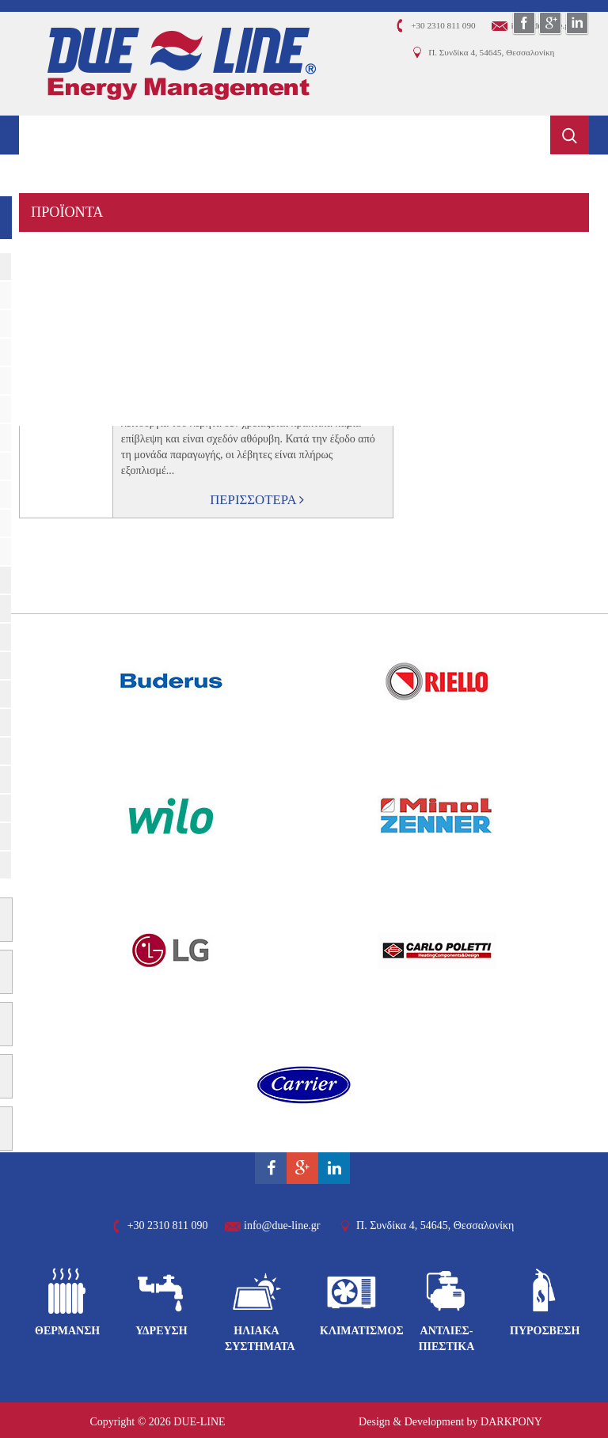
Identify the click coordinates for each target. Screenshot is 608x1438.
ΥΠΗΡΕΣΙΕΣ (70, 251)
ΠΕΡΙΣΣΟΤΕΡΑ (257, 499)
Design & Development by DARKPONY (450, 1422)
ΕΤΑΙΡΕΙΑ (62, 173)
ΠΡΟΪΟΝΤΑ (67, 212)
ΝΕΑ (45, 367)
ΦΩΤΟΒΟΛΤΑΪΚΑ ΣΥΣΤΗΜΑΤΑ (131, 290)
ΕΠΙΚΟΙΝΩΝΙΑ (78, 406)
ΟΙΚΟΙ (50, 328)
